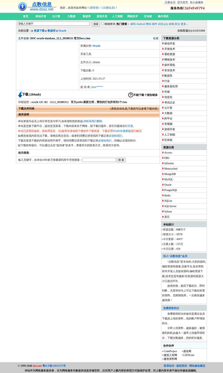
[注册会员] (108, 7)
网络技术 (132, 16)
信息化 (168, 97)
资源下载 (39, 30)
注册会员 (170, 2)
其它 (167, 216)
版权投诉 (181, 365)
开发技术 (169, 48)
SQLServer (170, 206)
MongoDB (170, 174)
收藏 (155, 38)
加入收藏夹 (196, 2)
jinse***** (97, 87)
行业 (167, 81)
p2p (166, 24)
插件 (154, 24)
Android (140, 24)
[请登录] (94, 7)
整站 (148, 24)
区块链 (148, 16)
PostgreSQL (170, 190)
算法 (177, 24)
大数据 (71, 16)
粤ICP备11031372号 (54, 365)
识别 (160, 24)
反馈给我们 (115, 135)
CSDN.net (188, 355)
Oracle (62, 30)
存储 (167, 91)
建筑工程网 (170, 355)
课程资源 (169, 54)
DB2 (166, 158)
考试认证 (169, 102)
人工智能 (117, 16)
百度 (130, 126)
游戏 (171, 24)
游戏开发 (102, 16)
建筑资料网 (170, 358)
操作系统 (163, 16)
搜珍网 (187, 351)
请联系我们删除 (93, 121)
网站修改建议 (197, 365)
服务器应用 (171, 86)
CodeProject (170, 351)
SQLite (168, 200)
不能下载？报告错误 (145, 95)
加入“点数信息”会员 (175, 256)
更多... (184, 24)
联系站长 (169, 365)
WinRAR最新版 (122, 131)
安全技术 (169, 70)
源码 (133, 24)
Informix (169, 163)
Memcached (170, 168)
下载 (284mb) (31, 94)
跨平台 (168, 118)
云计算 (56, 16)
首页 (25, 16)
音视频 (168, 123)
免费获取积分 (171, 308)
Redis (167, 195)
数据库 (87, 16)
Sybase (168, 211)
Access (168, 152)
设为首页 (182, 2)
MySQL (168, 179)
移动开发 (41, 16)
